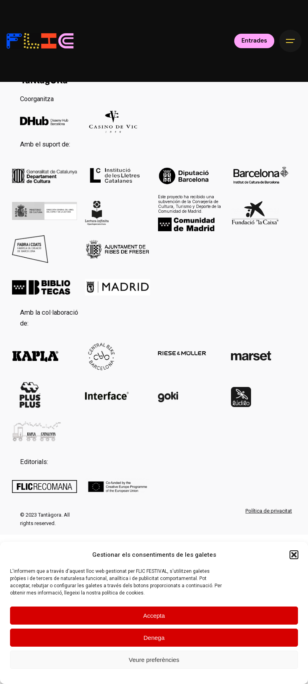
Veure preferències (154, 659)
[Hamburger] (290, 41)
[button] (294, 555)
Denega (154, 637)
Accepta (154, 615)
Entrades (254, 41)
